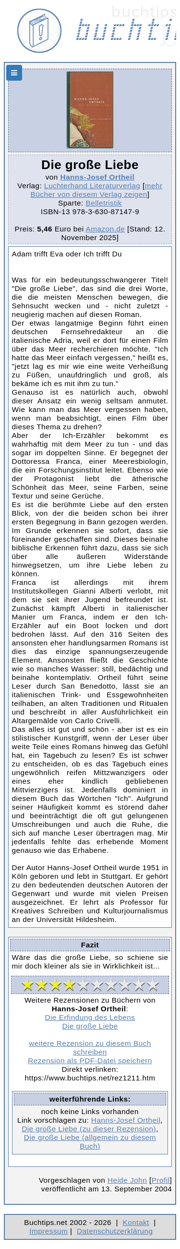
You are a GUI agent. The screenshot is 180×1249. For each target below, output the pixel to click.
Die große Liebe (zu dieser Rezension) (89, 1129)
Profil (161, 1180)
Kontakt (135, 1222)
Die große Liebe (90, 1026)
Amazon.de (105, 229)
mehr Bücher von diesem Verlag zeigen (97, 190)
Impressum (48, 1231)
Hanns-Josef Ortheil (97, 177)
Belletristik (103, 203)
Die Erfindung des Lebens (90, 1017)
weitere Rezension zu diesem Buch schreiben (90, 1047)
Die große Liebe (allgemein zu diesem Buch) (90, 1141)
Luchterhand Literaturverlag (92, 186)
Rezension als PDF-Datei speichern (90, 1060)
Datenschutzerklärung (115, 1231)
